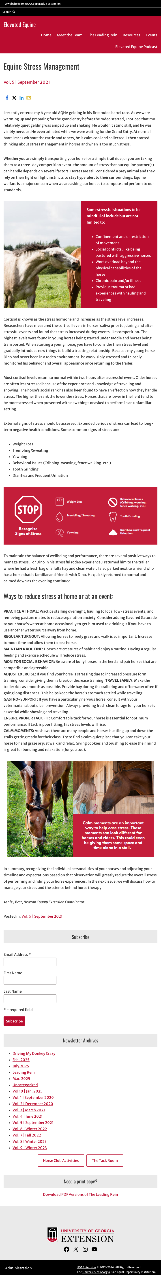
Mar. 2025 (21, 1078)
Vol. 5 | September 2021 (27, 82)
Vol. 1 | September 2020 (33, 1097)
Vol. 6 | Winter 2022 (30, 1129)
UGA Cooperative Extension (43, 3)
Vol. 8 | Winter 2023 (30, 1141)
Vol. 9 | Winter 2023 (30, 1147)
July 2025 (21, 1066)
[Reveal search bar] (9, 12)
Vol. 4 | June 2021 (28, 1116)
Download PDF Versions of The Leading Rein (80, 1194)
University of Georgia (96, 1272)
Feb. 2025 (21, 1059)
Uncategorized (25, 1085)
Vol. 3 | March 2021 (29, 1110)
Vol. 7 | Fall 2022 (27, 1135)
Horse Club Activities (61, 1160)
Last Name (13, 991)
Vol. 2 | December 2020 (33, 1103)
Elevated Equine (20, 24)
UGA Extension (86, 1267)
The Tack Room (105, 1160)
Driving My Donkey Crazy (34, 1053)
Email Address (17, 954)
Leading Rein (24, 1072)
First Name (13, 973)
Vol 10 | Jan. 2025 (28, 1091)
